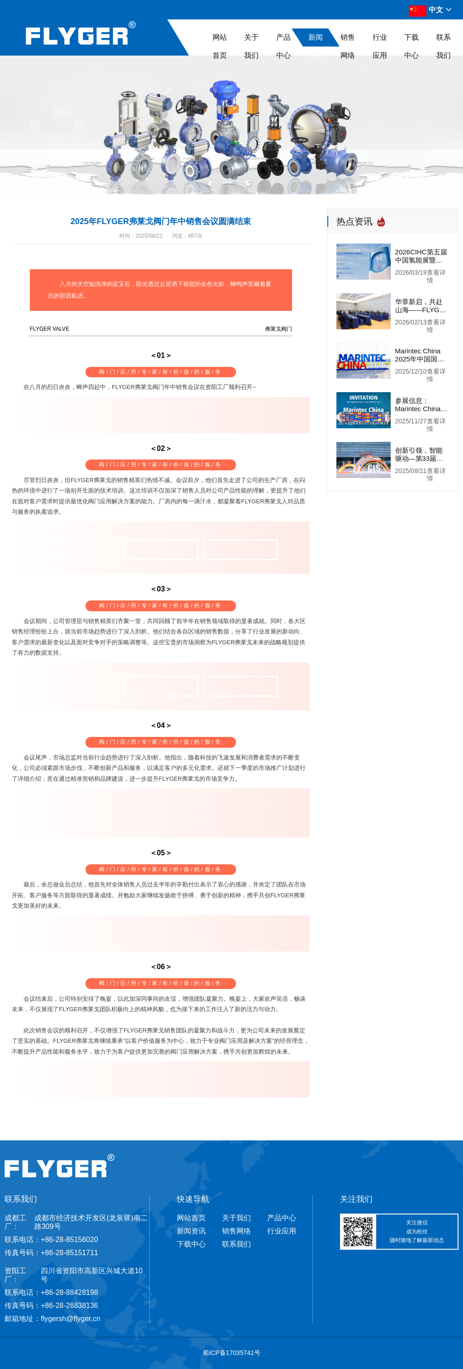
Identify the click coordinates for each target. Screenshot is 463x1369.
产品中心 (283, 46)
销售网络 (347, 46)
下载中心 (411, 46)
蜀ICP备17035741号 (231, 1352)
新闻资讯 (315, 46)
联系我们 (443, 46)
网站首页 (220, 46)
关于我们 (251, 46)
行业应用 (380, 46)
